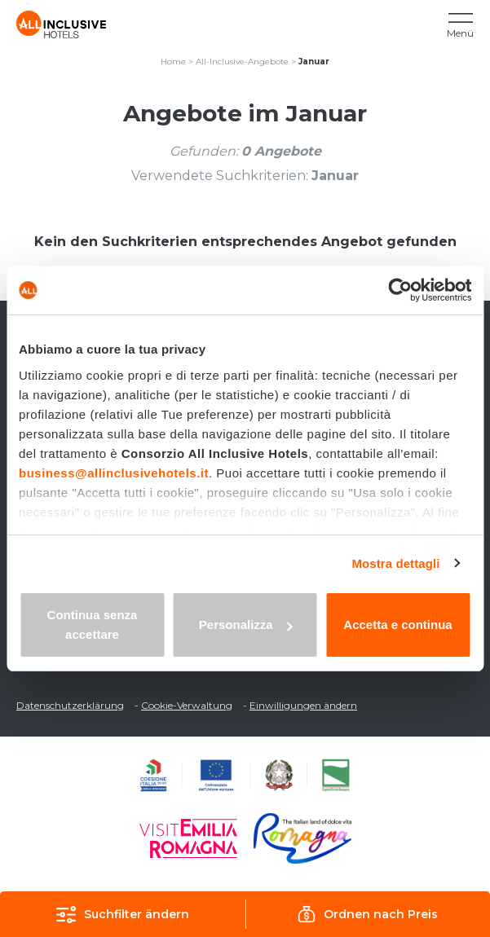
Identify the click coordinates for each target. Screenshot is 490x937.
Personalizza (246, 624)
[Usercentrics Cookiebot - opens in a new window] (400, 290)
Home (173, 61)
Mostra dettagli (395, 563)
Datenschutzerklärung (70, 705)
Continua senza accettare (92, 624)
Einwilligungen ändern (303, 705)
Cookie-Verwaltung (186, 705)
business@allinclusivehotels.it (114, 473)
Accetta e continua (397, 624)
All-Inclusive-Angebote (242, 61)
